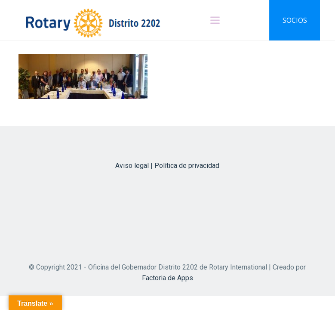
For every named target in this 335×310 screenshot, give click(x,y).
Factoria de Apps (167, 278)
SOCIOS (295, 20)
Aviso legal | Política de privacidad (167, 165)
